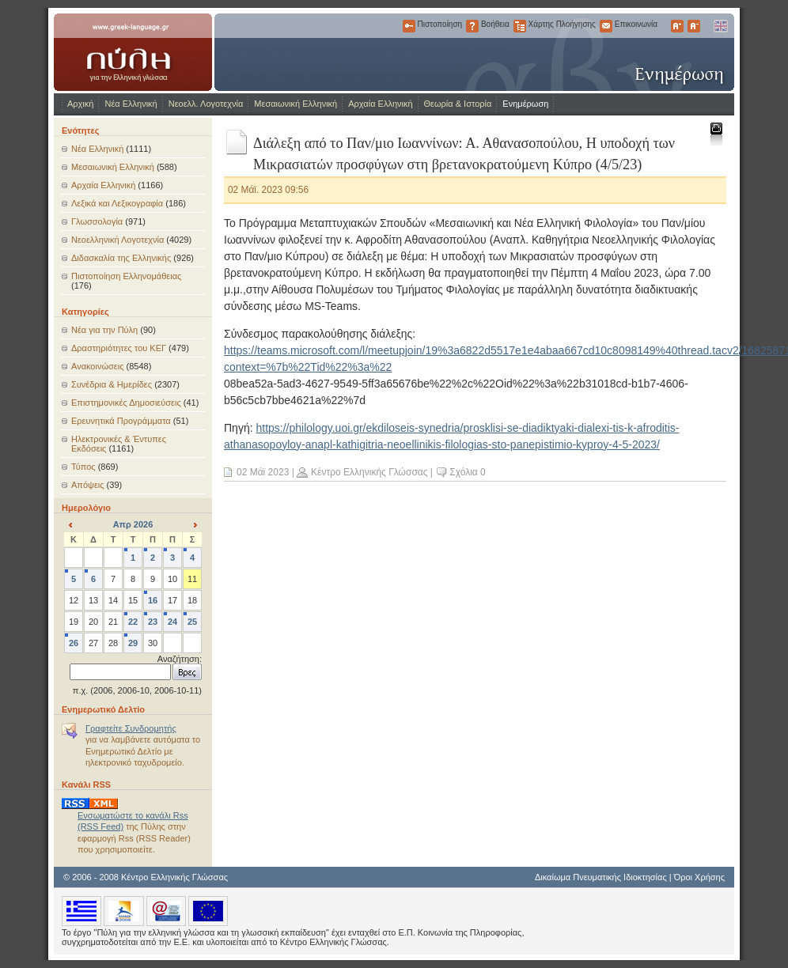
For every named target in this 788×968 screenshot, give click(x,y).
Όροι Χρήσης (699, 877)
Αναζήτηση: (179, 659)
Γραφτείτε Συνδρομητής (130, 728)
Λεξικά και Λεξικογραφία (117, 203)
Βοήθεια (472, 26)
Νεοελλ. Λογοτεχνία (206, 103)
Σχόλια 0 (467, 472)
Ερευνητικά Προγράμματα (121, 420)
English (720, 26)
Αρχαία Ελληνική (380, 103)
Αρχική (80, 103)
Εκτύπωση (715, 133)
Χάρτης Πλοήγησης (519, 26)
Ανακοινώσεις (97, 366)
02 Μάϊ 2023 (263, 472)
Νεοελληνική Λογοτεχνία (117, 239)
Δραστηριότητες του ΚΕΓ (118, 348)
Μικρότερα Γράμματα (694, 26)
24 (172, 621)
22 (133, 621)
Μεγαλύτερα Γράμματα (677, 26)
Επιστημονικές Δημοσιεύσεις (126, 402)
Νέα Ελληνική (130, 103)
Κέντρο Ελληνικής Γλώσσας (369, 472)
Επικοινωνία (606, 26)
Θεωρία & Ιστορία (458, 103)
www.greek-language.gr (133, 52)
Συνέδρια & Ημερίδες (111, 384)
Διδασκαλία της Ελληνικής (121, 258)
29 (133, 643)
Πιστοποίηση (409, 26)
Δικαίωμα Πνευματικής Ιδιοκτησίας (601, 877)
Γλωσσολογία (97, 221)
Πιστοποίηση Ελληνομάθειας (126, 276)
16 (152, 600)
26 (73, 643)
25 (192, 621)
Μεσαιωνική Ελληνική (295, 103)
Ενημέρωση (525, 103)
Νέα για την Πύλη (104, 330)
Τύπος (83, 466)
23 (152, 621)
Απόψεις (87, 485)
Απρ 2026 (133, 524)
